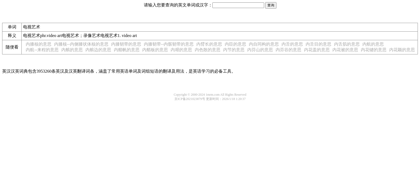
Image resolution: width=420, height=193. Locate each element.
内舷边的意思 (98, 49)
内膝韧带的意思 (126, 44)
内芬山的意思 (260, 49)
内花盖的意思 (317, 49)
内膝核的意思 (38, 44)
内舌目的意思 (318, 44)
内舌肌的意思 (347, 44)
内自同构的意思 (264, 44)
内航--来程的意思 (42, 49)
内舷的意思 (72, 49)
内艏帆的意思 (127, 49)
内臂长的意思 (209, 44)
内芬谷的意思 (288, 49)
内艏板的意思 (155, 49)
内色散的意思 (207, 49)
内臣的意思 (235, 44)
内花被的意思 (345, 49)
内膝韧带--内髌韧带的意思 (169, 44)
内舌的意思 (292, 44)
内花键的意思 (374, 49)
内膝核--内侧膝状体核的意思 (81, 44)
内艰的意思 (181, 49)
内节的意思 (234, 49)
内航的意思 (373, 44)
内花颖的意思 (402, 49)
